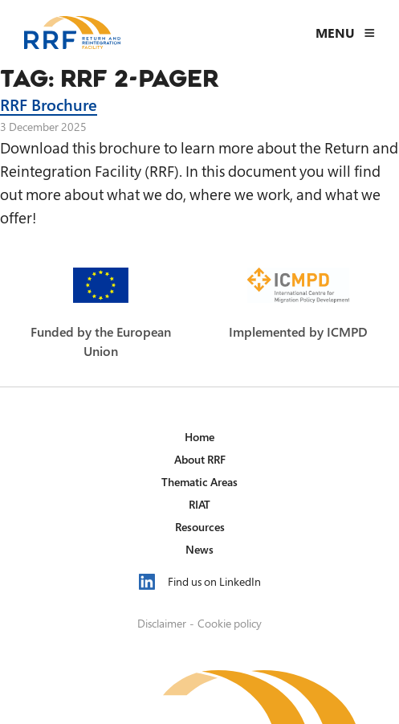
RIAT (199, 504)
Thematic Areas (199, 481)
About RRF (200, 459)
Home (199, 436)
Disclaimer (161, 623)
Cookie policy (229, 623)
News (199, 549)
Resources (200, 526)
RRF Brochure (48, 105)
